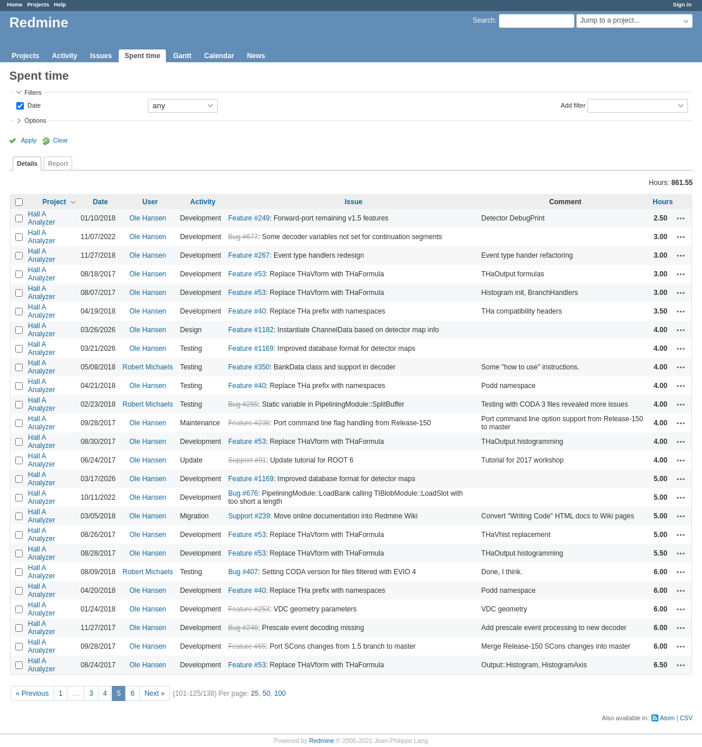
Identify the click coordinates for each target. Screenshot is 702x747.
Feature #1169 (251, 348)
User (150, 202)
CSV (686, 717)
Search (484, 20)
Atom (667, 717)
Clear (60, 140)
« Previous (32, 693)
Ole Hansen (147, 218)
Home (15, 4)
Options (35, 120)
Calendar (219, 56)
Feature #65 (247, 646)
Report (58, 163)
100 (280, 693)
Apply (29, 140)
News (256, 56)
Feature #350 (249, 367)
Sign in (682, 4)
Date (33, 104)
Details (27, 163)
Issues (101, 56)
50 (266, 693)
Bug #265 (243, 404)
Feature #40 (247, 311)
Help (60, 4)
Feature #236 (249, 423)
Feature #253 (249, 609)
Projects (38, 4)
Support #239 (249, 516)
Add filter (573, 104)
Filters (32, 92)
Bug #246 (243, 628)
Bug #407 (243, 572)
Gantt (182, 56)
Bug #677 (243, 237)
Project (54, 202)
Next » (154, 693)
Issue (354, 202)
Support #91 (247, 460)
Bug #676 (243, 493)
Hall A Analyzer (41, 218)
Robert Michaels (147, 367)
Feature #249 (249, 218)
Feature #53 (247, 274)
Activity (64, 56)
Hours (663, 202)
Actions (681, 218)
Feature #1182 (251, 330)
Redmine (321, 740)
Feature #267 (249, 255)
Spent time (142, 56)
